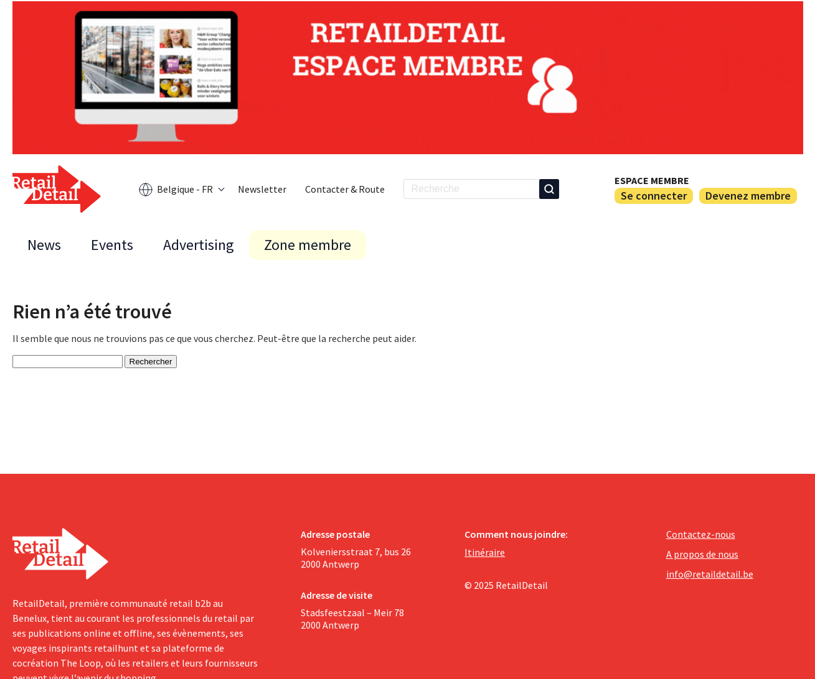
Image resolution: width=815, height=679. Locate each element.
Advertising (198, 244)
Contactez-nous (700, 534)
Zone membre (307, 244)
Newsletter (262, 189)
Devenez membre (748, 195)
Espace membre (652, 180)
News (44, 244)
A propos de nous (702, 554)
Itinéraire (484, 552)
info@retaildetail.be (709, 574)
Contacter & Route (345, 189)
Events (112, 244)
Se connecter (654, 195)
